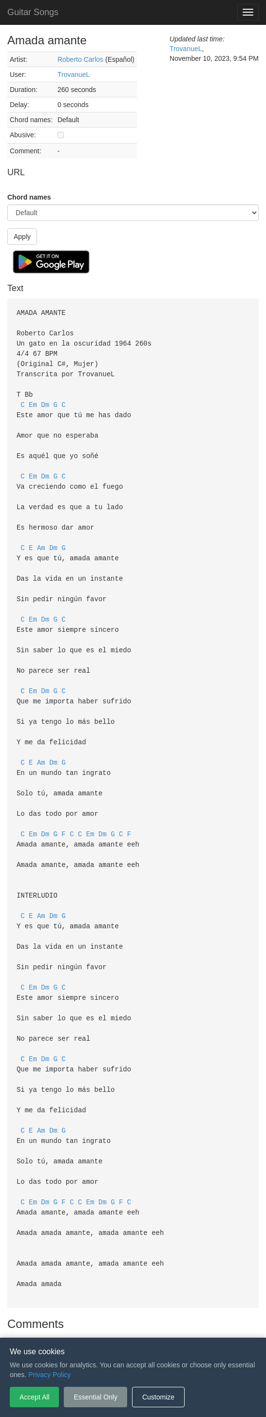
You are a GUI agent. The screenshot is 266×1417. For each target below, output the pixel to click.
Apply (22, 236)
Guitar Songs (32, 12)
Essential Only (95, 1397)
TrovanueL (73, 74)
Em (33, 400)
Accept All (34, 1397)
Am (41, 536)
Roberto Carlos (80, 59)
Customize (158, 1397)
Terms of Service (78, 1323)
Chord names (29, 197)
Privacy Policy (135, 1323)
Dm (45, 400)
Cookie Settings (189, 1323)
